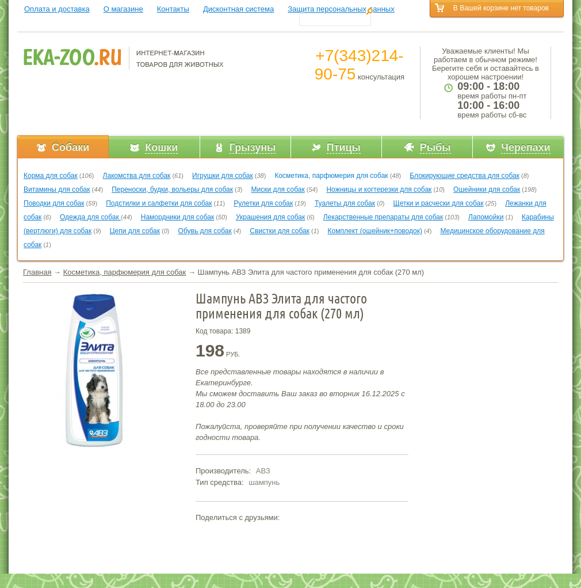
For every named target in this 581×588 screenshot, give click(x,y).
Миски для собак (278, 189)
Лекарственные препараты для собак (383, 217)
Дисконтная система (238, 9)
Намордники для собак (177, 217)
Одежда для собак (90, 217)
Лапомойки (485, 217)
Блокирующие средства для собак (464, 176)
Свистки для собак (279, 231)
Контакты (173, 9)
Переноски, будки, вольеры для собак (172, 189)
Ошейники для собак (486, 189)
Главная (37, 272)
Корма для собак (51, 176)
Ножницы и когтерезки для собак (378, 189)
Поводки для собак (54, 203)
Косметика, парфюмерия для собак (331, 176)
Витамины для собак (57, 189)
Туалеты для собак (345, 203)
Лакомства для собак (137, 176)
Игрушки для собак (222, 176)
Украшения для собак (270, 217)
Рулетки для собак (263, 203)
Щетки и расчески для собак (438, 203)
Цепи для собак (135, 231)
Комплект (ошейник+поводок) (375, 231)
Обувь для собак (205, 231)
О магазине (123, 9)
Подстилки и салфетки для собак (159, 203)
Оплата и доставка (57, 9)
